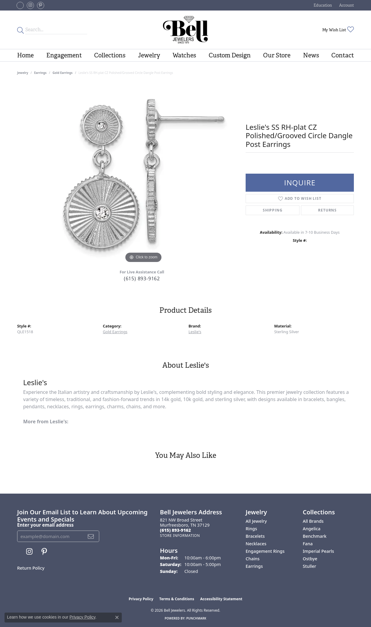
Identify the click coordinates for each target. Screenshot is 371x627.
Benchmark (315, 536)
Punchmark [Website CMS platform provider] (196, 618)
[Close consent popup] (117, 617)
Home (25, 55)
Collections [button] (109, 55)
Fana (308, 543)
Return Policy (30, 568)
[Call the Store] (175, 530)
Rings (251, 528)
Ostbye (310, 559)
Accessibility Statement (221, 598)
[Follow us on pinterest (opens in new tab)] (40, 5)
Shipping (272, 210)
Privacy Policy (141, 598)
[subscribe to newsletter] (91, 536)
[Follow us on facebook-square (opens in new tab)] (20, 5)
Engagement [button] (64, 55)
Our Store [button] (276, 55)
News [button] (311, 55)
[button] (322, 5)
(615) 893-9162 (142, 278)
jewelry (22, 73)
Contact (342, 55)
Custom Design (230, 55)
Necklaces (256, 543)
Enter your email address (45, 525)
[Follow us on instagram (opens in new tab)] (30, 5)
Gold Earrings (63, 73)
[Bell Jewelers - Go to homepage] (185, 30)
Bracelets (255, 536)
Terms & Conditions (176, 598)
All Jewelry (256, 521)
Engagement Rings (265, 551)
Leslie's (195, 331)
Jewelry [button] (149, 55)
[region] (143, 174)
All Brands (313, 521)
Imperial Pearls (318, 551)
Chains (252, 559)
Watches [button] (184, 55)
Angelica (311, 528)
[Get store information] (180, 535)
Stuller (309, 566)
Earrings (40, 73)
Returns (327, 210)
